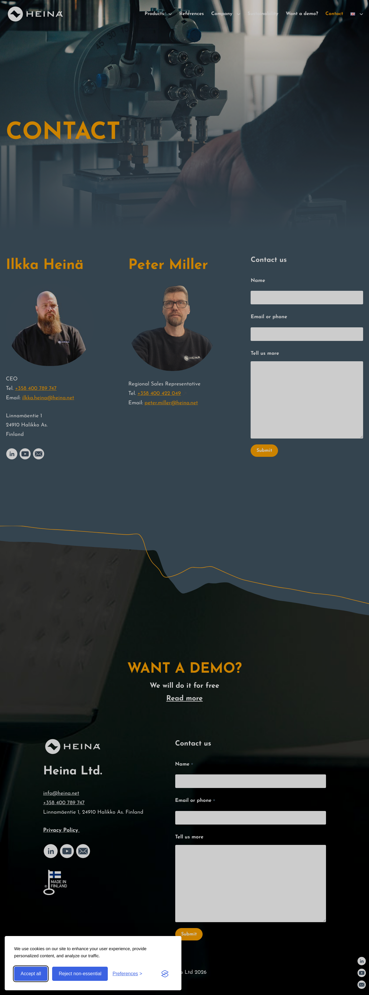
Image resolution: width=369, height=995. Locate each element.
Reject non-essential (80, 973)
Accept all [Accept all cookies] (31, 973)
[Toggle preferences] (127, 974)
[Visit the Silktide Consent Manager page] (165, 974)
